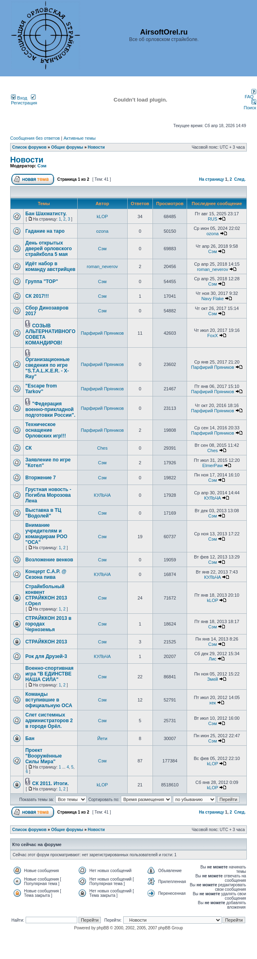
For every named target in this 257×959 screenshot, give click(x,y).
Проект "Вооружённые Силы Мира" (43, 755)
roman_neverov (102, 266)
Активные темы (79, 138)
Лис (212, 658)
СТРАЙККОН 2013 (46, 642)
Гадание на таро (45, 231)
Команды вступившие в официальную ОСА (48, 699)
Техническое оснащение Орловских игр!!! (45, 430)
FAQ (250, 94)
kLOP (102, 216)
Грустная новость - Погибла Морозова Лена (48, 495)
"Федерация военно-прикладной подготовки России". (50, 409)
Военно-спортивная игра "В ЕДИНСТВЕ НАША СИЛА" (49, 673)
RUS (212, 218)
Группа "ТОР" (41, 281)
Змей (212, 679)
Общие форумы (67, 147)
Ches (102, 448)
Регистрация (24, 100)
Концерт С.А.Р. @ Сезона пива (45, 574)
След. (240, 179)
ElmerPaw (213, 465)
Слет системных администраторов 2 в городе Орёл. (49, 720)
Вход (19, 97)
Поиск (250, 105)
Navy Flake (212, 298)
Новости (96, 147)
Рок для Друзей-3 (46, 656)
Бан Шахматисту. (46, 213)
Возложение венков (49, 560)
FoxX (212, 335)
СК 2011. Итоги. (50, 783)
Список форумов (29, 147)
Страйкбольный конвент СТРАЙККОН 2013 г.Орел (46, 595)
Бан (30, 738)
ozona (102, 231)
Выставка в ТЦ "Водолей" (43, 513)
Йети (102, 738)
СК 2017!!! (37, 296)
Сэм (41, 165)
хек (212, 702)
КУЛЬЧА (102, 495)
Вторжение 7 (40, 478)
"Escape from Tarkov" (41, 388)
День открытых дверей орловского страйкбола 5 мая (48, 248)
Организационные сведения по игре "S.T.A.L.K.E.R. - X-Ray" (47, 368)
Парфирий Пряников (102, 333)
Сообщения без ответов (35, 138)
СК (28, 448)
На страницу (211, 179)
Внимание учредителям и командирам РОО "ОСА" (46, 533)
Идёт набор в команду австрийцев (50, 266)
